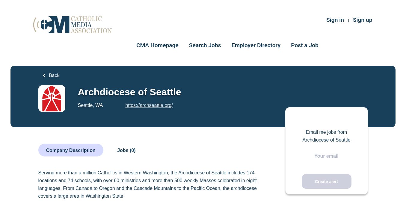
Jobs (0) (126, 150)
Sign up (362, 19)
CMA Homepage (157, 45)
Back (54, 75)
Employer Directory (256, 45)
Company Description (71, 150)
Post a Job (305, 45)
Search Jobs (205, 45)
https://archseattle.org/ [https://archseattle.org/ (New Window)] (149, 105)
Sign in (335, 19)
